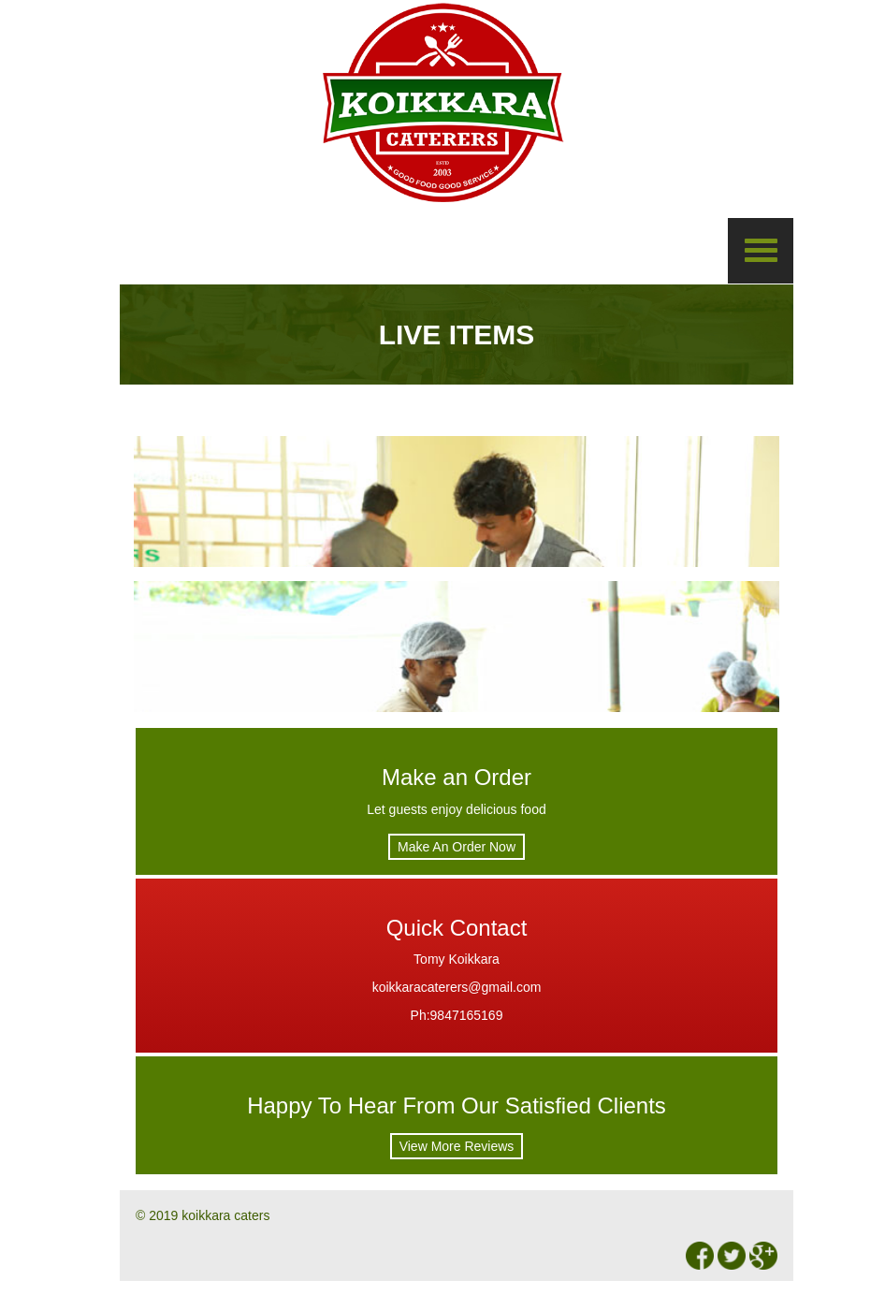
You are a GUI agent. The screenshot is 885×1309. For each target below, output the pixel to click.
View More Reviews (457, 1146)
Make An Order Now (456, 846)
